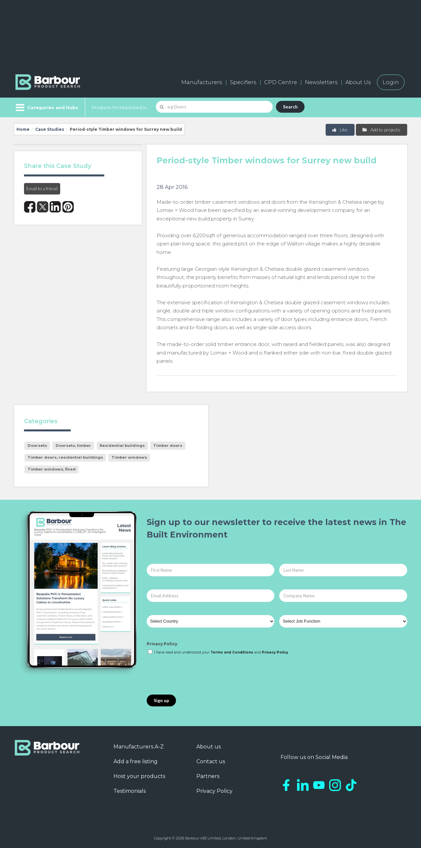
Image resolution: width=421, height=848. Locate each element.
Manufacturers (201, 82)
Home (23, 129)
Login (391, 82)
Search (290, 106)
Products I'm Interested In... (120, 107)
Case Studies (49, 129)
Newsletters (321, 82)
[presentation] (197, 675)
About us (208, 747)
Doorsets (37, 445)
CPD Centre (280, 82)
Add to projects (381, 129)
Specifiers (243, 82)
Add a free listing (135, 761)
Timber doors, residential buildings (65, 457)
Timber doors (167, 445)
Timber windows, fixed (52, 469)
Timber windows (129, 457)
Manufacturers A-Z (138, 747)
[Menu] (46, 107)
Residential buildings (122, 445)
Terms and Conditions (231, 652)
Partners (207, 776)
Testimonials (129, 791)
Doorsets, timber (73, 445)
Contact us (210, 761)
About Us (358, 82)
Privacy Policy (162, 643)
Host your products (139, 776)
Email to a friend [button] (42, 188)
